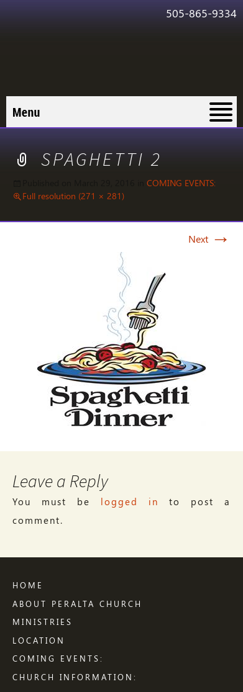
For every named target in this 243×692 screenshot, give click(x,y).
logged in (129, 501)
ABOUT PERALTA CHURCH (77, 603)
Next (209, 238)
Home (28, 585)
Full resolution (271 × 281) (73, 196)
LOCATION (38, 640)
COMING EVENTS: (181, 183)
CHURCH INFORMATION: (74, 677)
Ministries (42, 621)
